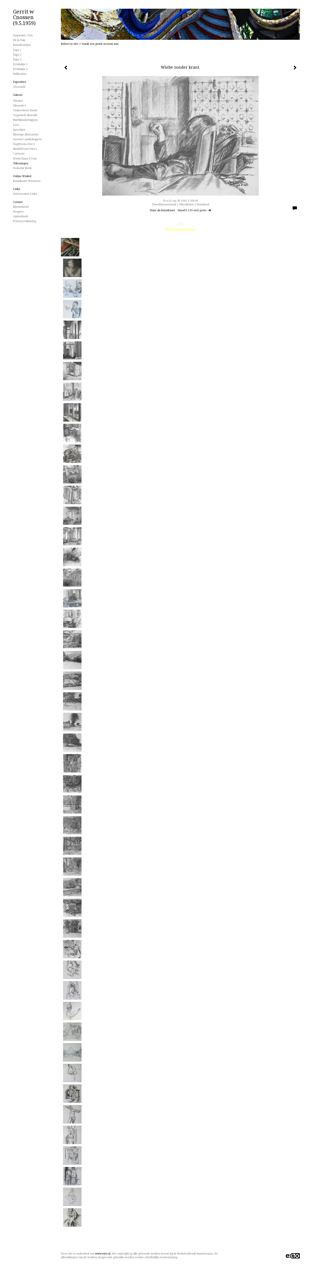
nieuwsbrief (21, 207)
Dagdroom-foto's (24, 144)
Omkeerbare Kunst (25, 110)
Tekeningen (20, 163)
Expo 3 (17, 59)
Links (16, 189)
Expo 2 (17, 55)
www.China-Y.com (25, 158)
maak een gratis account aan (100, 44)
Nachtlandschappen (25, 120)
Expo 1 (17, 50)
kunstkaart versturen (26, 181)
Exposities (19, 82)
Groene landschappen (27, 139)
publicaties (20, 74)
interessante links (25, 194)
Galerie (17, 95)
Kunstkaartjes (22, 45)
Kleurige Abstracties (26, 134)
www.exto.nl (102, 1253)
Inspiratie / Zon (23, 35)
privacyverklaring (24, 221)
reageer (18, 211)
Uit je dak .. (20, 40)
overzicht (19, 87)
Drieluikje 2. (20, 69)
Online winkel (22, 176)
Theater (18, 101)
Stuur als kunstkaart (180, 210)
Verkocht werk (22, 168)
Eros (16, 125)
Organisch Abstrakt (25, 115)
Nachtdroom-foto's (25, 149)
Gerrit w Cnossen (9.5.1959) (24, 17)
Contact (18, 202)
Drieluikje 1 (20, 64)
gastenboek (20, 216)
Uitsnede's (19, 105)
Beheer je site (69, 44)
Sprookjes (19, 129)
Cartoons (19, 153)
